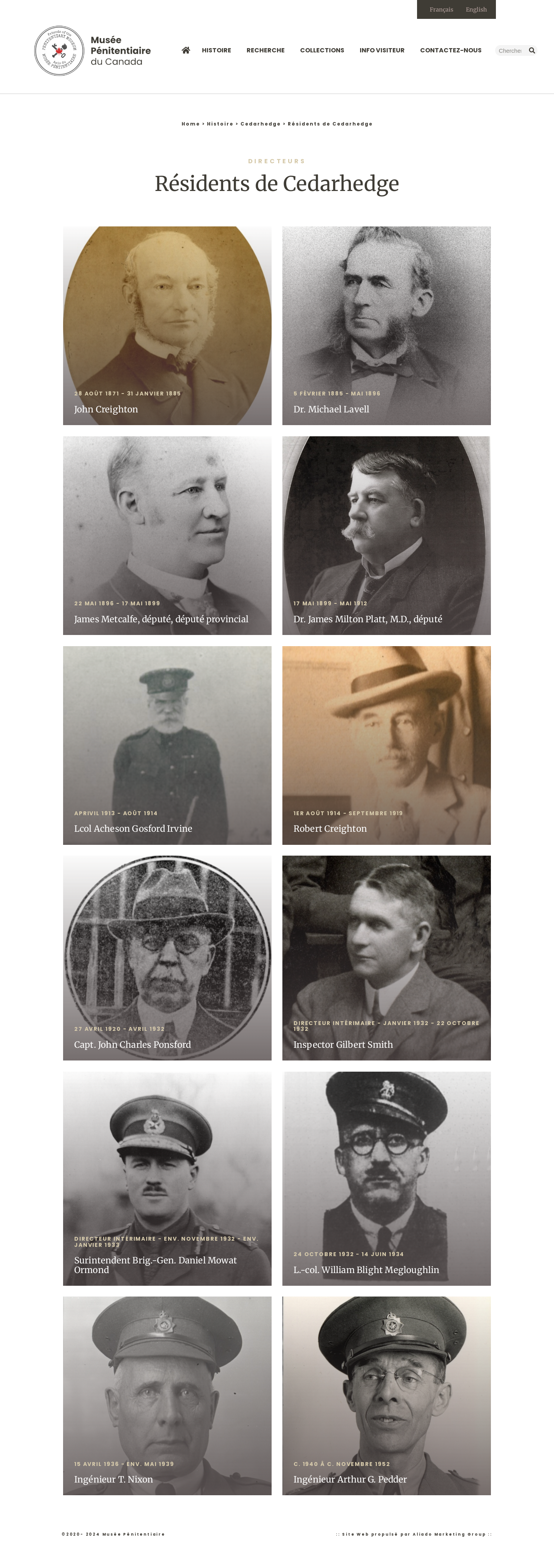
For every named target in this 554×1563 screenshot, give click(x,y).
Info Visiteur (384, 51)
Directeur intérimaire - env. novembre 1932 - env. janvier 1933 (166, 1242)
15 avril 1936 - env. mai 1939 (124, 1464)
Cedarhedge (260, 124)
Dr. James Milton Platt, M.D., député (368, 619)
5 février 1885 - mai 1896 (337, 394)
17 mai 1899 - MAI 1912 (331, 604)
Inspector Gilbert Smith (344, 1045)
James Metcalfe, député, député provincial (161, 619)
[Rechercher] (532, 51)
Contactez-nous (451, 51)
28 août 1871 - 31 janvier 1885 (128, 394)
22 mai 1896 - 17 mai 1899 (117, 604)
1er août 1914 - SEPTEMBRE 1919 (349, 814)
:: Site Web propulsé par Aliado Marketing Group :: (414, 1534)
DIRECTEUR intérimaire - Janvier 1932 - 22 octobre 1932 (387, 1026)
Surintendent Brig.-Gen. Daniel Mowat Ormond (155, 1265)
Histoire (218, 51)
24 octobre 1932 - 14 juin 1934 (349, 1255)
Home (191, 124)
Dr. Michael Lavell (332, 409)
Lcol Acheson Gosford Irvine (133, 829)
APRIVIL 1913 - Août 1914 (116, 814)
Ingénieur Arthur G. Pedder (350, 1480)
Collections (324, 51)
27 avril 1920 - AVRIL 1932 (119, 1030)
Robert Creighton (330, 829)
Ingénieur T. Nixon (114, 1480)
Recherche (268, 51)
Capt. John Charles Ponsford (132, 1045)
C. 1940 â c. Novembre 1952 (342, 1464)
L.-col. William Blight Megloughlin (367, 1270)
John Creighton (106, 409)
